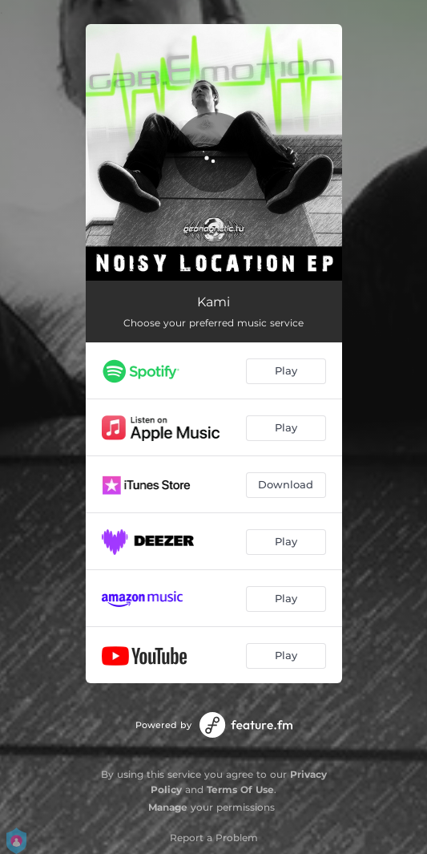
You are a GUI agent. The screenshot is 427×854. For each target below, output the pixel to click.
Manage (167, 807)
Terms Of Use (240, 789)
